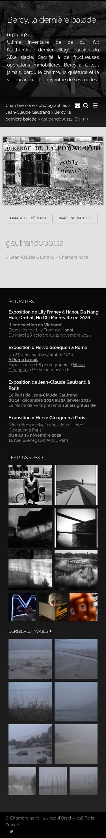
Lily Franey (46, 330)
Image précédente (28, 218)
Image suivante (75, 218)
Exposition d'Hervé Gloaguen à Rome (47, 347)
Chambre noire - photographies (36, 105)
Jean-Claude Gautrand (28, 112)
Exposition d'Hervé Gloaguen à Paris (46, 417)
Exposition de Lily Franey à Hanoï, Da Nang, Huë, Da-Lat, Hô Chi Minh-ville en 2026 (53, 314)
